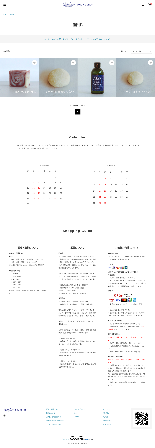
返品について (50, 413)
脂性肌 (12, 14)
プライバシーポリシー (53, 424)
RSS (76, 413)
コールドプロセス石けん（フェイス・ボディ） (63, 39)
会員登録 (106, 413)
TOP (4, 14)
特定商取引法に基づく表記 (55, 420)
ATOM (76, 417)
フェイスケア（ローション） (99, 39)
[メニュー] (4, 4)
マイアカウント (108, 409)
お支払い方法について (53, 417)
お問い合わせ (107, 424)
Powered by (77, 438)
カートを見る (107, 420)
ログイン (106, 417)
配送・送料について (53, 409)
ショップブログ (79, 409)
